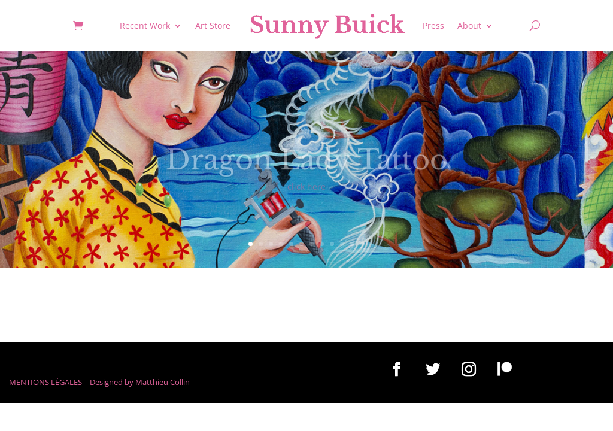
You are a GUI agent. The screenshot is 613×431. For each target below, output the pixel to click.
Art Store (212, 25)
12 (362, 244)
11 (352, 244)
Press (433, 25)
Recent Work (145, 25)
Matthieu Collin (162, 382)
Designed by (111, 382)
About (469, 25)
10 (342, 244)
